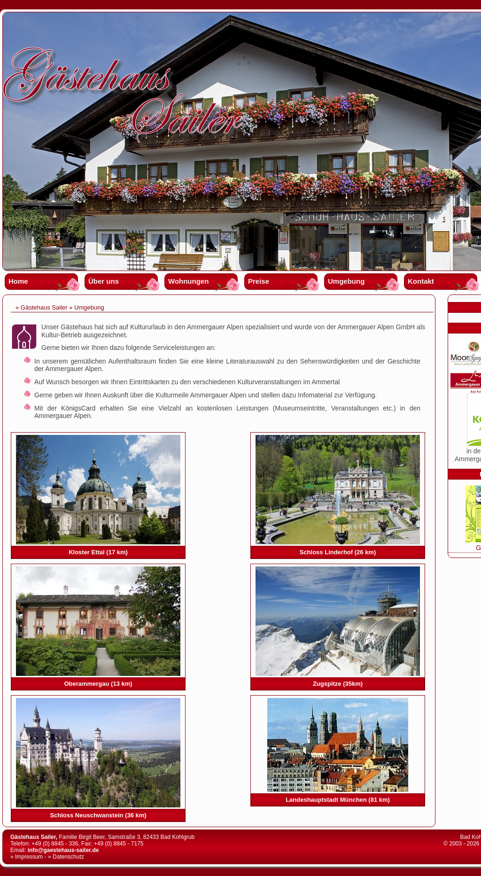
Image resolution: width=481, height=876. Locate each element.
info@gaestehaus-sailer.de (63, 850)
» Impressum (26, 856)
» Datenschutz (66, 856)
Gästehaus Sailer (44, 307)
